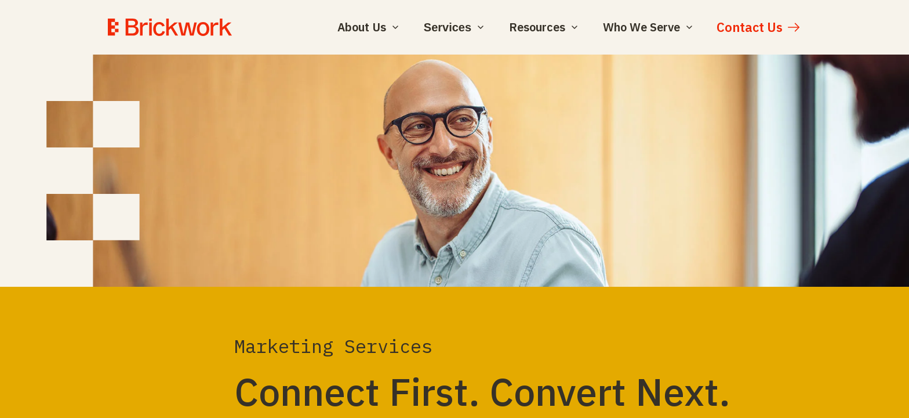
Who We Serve (647, 27)
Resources (543, 27)
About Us (367, 27)
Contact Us (750, 27)
